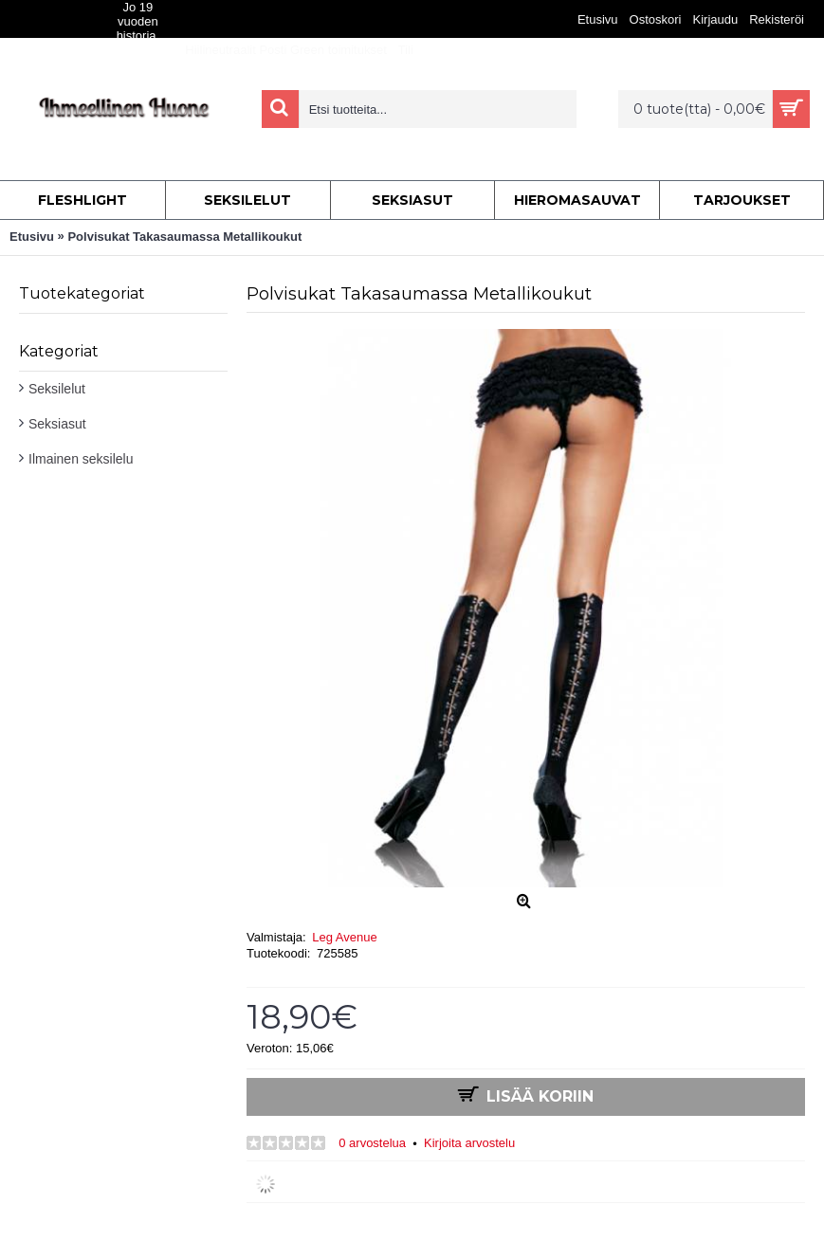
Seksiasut (57, 423)
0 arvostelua (372, 1143)
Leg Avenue (344, 937)
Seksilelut (56, 388)
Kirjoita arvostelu (469, 1143)
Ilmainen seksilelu (81, 458)
